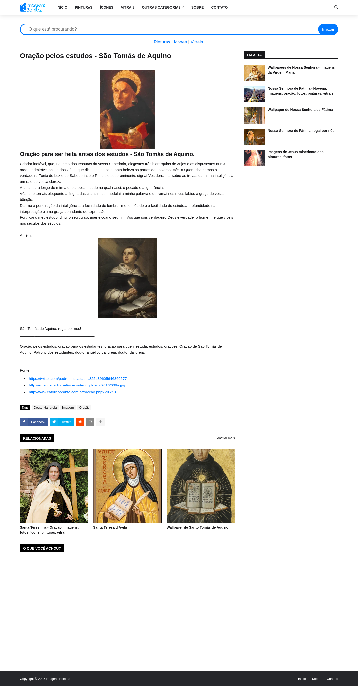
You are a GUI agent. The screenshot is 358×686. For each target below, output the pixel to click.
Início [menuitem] (62, 7)
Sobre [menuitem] (197, 7)
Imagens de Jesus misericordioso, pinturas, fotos (296, 154)
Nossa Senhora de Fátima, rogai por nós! (302, 131)
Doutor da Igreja (45, 407)
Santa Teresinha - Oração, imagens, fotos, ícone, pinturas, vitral (49, 529)
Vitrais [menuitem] (127, 7)
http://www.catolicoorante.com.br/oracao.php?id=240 (72, 392)
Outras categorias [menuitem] (161, 7)
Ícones (180, 42)
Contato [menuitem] (219, 7)
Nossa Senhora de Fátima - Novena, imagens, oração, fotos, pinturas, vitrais (301, 90)
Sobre (316, 679)
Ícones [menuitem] (106, 7)
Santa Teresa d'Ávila (110, 527)
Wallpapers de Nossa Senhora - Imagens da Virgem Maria (301, 69)
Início (302, 679)
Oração (84, 407)
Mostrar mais (225, 438)
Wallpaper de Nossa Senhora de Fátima (300, 110)
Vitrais (197, 42)
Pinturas (162, 42)
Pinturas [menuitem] (84, 7)
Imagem (68, 407)
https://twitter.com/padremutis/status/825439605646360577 (78, 378)
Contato (332, 679)
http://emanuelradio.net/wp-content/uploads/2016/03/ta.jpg (77, 385)
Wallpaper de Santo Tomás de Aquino (197, 527)
